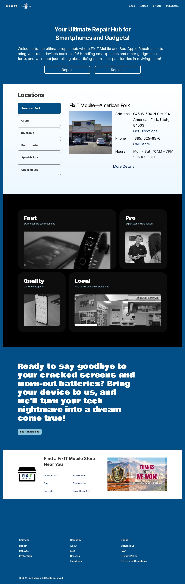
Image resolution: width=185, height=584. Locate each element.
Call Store (141, 144)
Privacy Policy (129, 555)
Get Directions (145, 131)
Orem (46, 483)
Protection (25, 555)
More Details (123, 166)
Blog (72, 550)
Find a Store (172, 5)
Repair (23, 545)
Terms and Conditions (134, 561)
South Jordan (79, 483)
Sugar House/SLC (81, 491)
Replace (143, 5)
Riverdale (48, 491)
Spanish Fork (79, 475)
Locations (76, 561)
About (73, 545)
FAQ (123, 550)
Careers (75, 555)
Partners (156, 5)
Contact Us (127, 545)
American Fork (51, 475)
